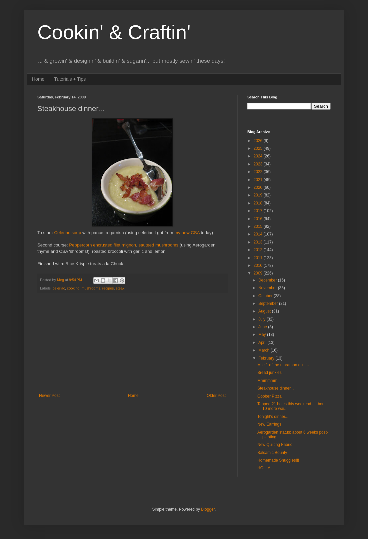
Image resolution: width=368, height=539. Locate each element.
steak (120, 288)
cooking (73, 288)
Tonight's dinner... (272, 416)
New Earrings (269, 424)
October (266, 296)
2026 (259, 140)
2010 (259, 265)
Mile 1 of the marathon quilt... (283, 365)
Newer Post (49, 395)
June (263, 327)
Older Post (216, 395)
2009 (259, 273)
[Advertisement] (132, 343)
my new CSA (187, 232)
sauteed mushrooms (158, 244)
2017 (259, 210)
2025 (259, 148)
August (265, 311)
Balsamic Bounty (272, 452)
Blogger (208, 509)
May (262, 334)
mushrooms (90, 288)
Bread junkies (269, 372)
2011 (259, 257)
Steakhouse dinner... (275, 388)
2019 (259, 195)
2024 (259, 156)
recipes (108, 288)
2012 (259, 249)
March (264, 350)
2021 (259, 179)
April (262, 342)
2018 (259, 203)
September (268, 303)
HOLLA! (264, 468)
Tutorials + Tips (70, 79)
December (268, 280)
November (268, 288)
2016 (259, 218)
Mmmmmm (267, 380)
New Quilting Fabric (274, 444)
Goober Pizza (269, 396)
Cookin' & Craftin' (114, 32)
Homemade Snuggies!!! (278, 460)
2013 (259, 242)
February (266, 358)
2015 (259, 226)
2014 (259, 234)
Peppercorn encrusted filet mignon (102, 244)
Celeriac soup (67, 232)
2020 (259, 187)
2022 (259, 171)
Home (38, 79)
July (262, 319)
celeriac (59, 288)
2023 (259, 164)
